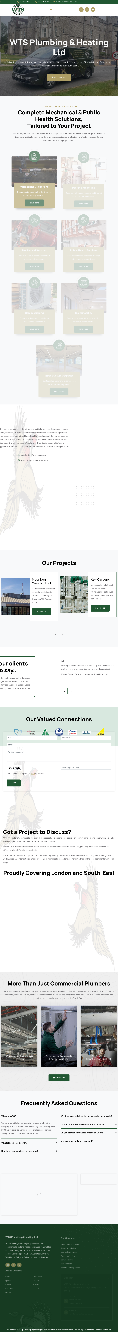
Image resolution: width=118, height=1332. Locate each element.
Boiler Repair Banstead (84, 1329)
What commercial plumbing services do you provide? (89, 1116)
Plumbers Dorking (15, 1329)
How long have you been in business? (29, 1151)
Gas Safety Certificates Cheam (60, 1329)
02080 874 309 (43, 2)
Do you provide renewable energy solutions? (89, 1132)
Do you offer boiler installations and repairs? (89, 1124)
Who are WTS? (29, 1116)
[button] (4, 55)
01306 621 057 (25, 2)
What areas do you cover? (29, 1143)
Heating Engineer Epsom (34, 1329)
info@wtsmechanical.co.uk (66, 2)
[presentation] (55, 634)
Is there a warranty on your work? (89, 1141)
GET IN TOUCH (59, 81)
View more (59, 1078)
